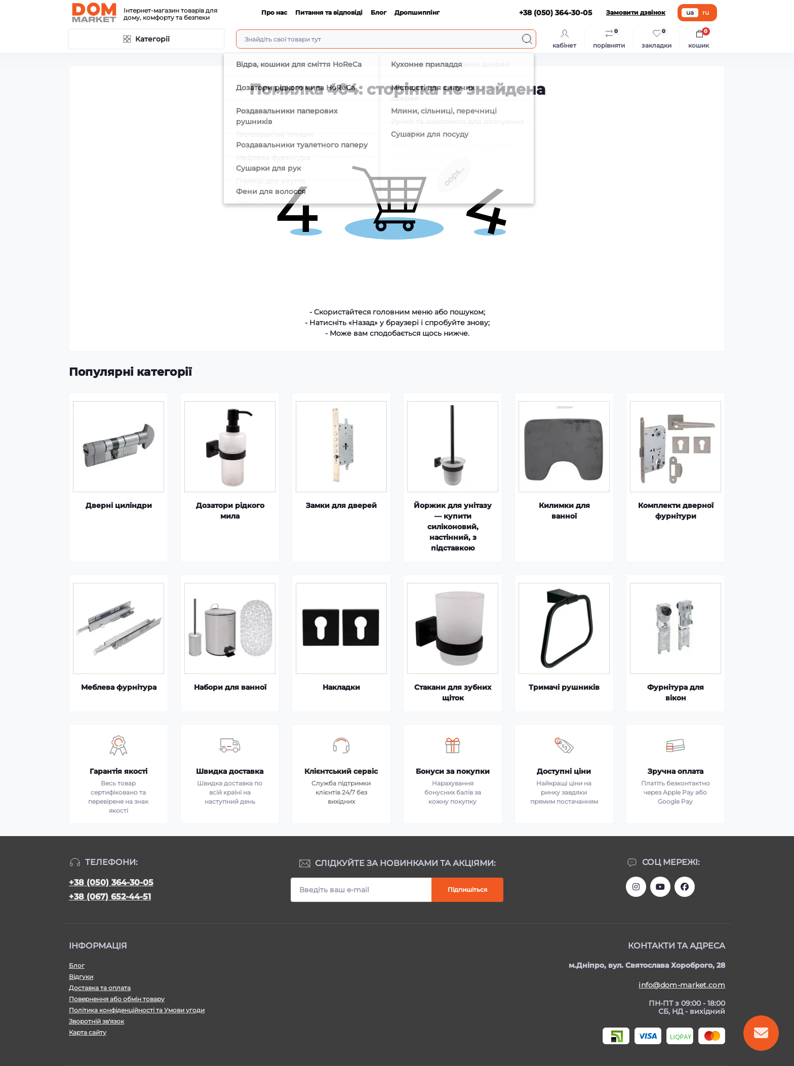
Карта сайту (87, 1032)
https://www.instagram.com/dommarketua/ (636, 887)
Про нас (274, 12)
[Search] (527, 39)
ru (705, 12)
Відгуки (81, 976)
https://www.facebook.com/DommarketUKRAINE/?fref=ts (685, 887)
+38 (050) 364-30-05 (111, 882)
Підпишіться (467, 889)
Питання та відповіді (329, 12)
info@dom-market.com (682, 985)
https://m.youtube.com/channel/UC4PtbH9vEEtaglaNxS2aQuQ (660, 887)
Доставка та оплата (100, 988)
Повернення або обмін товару (117, 999)
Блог (378, 12)
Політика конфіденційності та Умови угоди (137, 1010)
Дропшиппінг (417, 12)
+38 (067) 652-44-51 (110, 896)
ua (690, 12)
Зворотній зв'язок (96, 1021)
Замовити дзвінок (635, 12)
